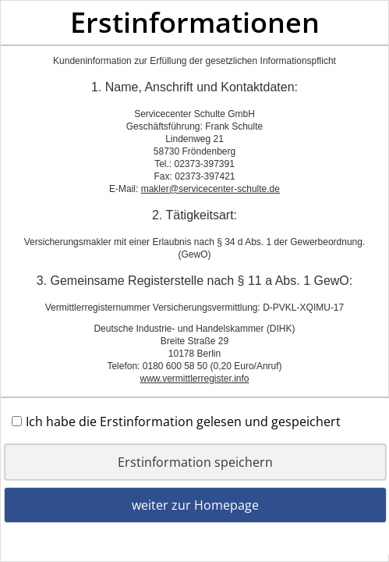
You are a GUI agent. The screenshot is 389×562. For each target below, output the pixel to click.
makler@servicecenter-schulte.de (210, 188)
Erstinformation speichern (195, 462)
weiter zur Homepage (195, 505)
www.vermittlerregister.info (194, 378)
